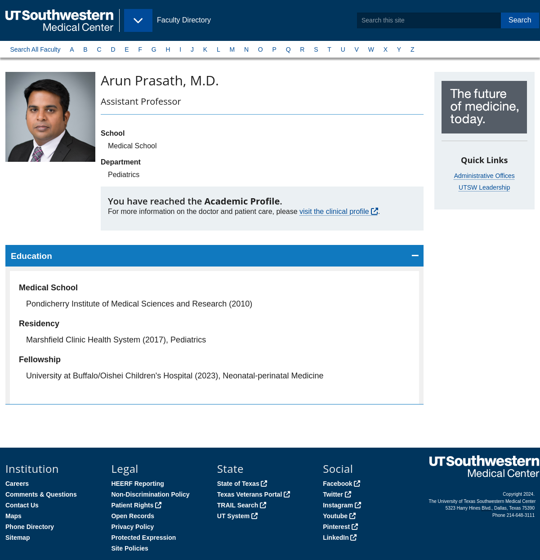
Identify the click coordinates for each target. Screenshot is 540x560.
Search (520, 20)
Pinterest (336, 526)
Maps (13, 516)
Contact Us (22, 505)
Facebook (337, 483)
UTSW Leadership (484, 187)
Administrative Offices (484, 175)
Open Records (132, 516)
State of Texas (238, 483)
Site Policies (129, 548)
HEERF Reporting (137, 483)
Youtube (335, 516)
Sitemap (17, 537)
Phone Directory (29, 526)
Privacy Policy (132, 526)
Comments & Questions (41, 494)
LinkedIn (336, 537)
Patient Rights (132, 505)
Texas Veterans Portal (249, 494)
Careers (17, 483)
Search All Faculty (35, 49)
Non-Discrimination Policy (150, 494)
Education (31, 256)
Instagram (338, 505)
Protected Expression (143, 537)
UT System (233, 516)
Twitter (333, 494)
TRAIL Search (238, 505)
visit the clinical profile (334, 211)
